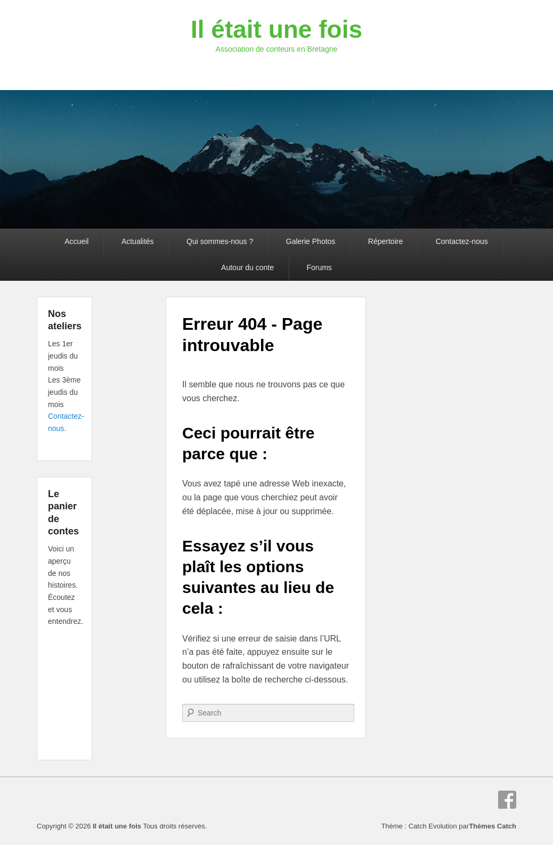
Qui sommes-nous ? (219, 241)
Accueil (76, 241)
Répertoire (385, 241)
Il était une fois (276, 29)
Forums (318, 267)
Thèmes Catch (492, 826)
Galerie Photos (311, 241)
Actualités (137, 241)
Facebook (507, 800)
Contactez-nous (462, 241)
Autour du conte (247, 267)
